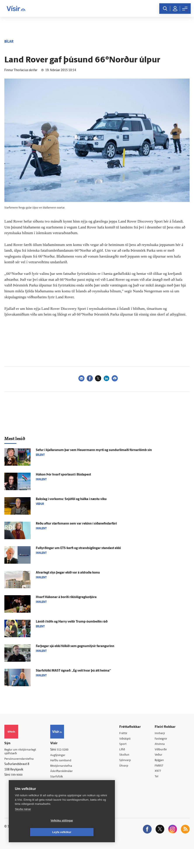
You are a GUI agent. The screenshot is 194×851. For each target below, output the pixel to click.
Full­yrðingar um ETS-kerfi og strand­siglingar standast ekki (78, 548)
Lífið (123, 750)
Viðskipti (126, 739)
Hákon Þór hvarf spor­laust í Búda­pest (63, 474)
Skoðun (125, 755)
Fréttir (124, 733)
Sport (124, 744)
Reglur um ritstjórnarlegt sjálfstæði (21, 752)
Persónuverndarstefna (19, 759)
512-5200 (64, 749)
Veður (159, 755)
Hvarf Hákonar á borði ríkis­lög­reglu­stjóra (66, 597)
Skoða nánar (23, 820)
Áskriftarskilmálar (64, 772)
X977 (159, 772)
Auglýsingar (60, 755)
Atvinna (160, 744)
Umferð (57, 783)
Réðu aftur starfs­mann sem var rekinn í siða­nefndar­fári (76, 523)
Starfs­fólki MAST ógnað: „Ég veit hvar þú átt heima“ (73, 670)
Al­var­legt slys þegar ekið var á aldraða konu (68, 572)
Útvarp (124, 767)
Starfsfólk (58, 777)
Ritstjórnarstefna (63, 766)
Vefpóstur (58, 789)
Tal (157, 778)
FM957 (160, 767)
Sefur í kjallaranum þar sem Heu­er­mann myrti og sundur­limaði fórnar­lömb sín (94, 450)
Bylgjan (160, 761)
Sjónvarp (126, 761)
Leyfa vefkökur (87, 832)
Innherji (160, 733)
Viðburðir (161, 750)
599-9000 (17, 775)
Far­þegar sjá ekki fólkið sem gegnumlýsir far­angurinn (75, 646)
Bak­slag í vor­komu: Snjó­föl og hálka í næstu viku (71, 499)
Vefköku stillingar (36, 832)
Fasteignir (161, 739)
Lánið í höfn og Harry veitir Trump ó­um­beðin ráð (71, 621)
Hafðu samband (62, 761)
